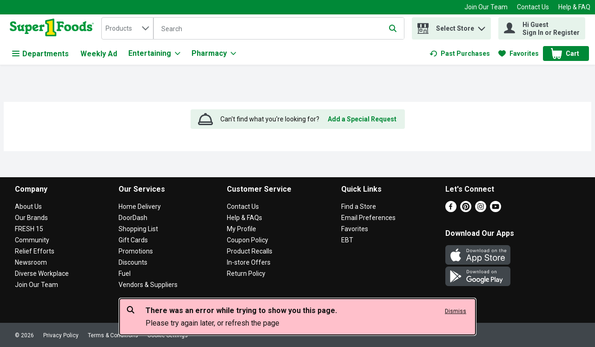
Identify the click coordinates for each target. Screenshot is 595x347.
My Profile (241, 229)
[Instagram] (480, 209)
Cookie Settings (167, 335)
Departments (40, 53)
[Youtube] (495, 209)
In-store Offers (249, 262)
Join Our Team (486, 7)
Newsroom (31, 262)
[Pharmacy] (214, 53)
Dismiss (455, 311)
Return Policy (246, 273)
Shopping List (138, 229)
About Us (28, 206)
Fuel (125, 273)
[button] (481, 26)
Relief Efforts (34, 251)
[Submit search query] (392, 28)
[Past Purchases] (459, 53)
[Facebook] (450, 209)
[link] (459, 53)
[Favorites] (518, 53)
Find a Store (358, 206)
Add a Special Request (362, 119)
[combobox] (127, 28)
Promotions (136, 251)
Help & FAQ (574, 7)
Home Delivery (140, 206)
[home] (54, 28)
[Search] (279, 29)
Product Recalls (249, 251)
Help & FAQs (244, 217)
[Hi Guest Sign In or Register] (541, 28)
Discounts (133, 262)
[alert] (297, 316)
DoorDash (133, 217)
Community (32, 240)
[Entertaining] (154, 53)
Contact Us (533, 7)
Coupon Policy (247, 240)
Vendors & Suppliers (148, 284)
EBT (347, 240)
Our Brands (31, 217)
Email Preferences (368, 217)
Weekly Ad (98, 53)
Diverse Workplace (42, 273)
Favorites (354, 229)
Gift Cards (133, 240)
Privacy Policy (61, 335)
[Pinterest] (465, 209)
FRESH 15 (29, 229)
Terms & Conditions (113, 335)
